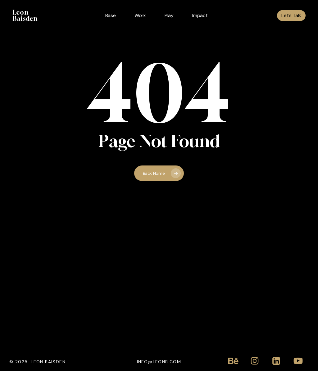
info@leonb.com (159, 361)
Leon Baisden (24, 15)
